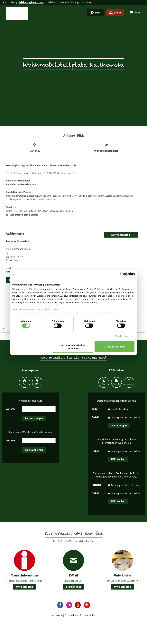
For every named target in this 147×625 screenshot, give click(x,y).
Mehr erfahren (24, 586)
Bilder (94, 409)
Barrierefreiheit (88, 615)
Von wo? (10, 409)
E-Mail (95, 417)
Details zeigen (122, 336)
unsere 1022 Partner (31, 289)
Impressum (57, 615)
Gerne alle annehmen (114, 347)
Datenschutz (71, 615)
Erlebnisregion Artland (31, 2)
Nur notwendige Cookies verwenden (73, 347)
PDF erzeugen (119, 425)
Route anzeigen (34, 418)
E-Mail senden (73, 586)
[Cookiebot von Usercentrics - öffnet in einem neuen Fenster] (122, 274)
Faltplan (96, 485)
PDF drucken (118, 459)
